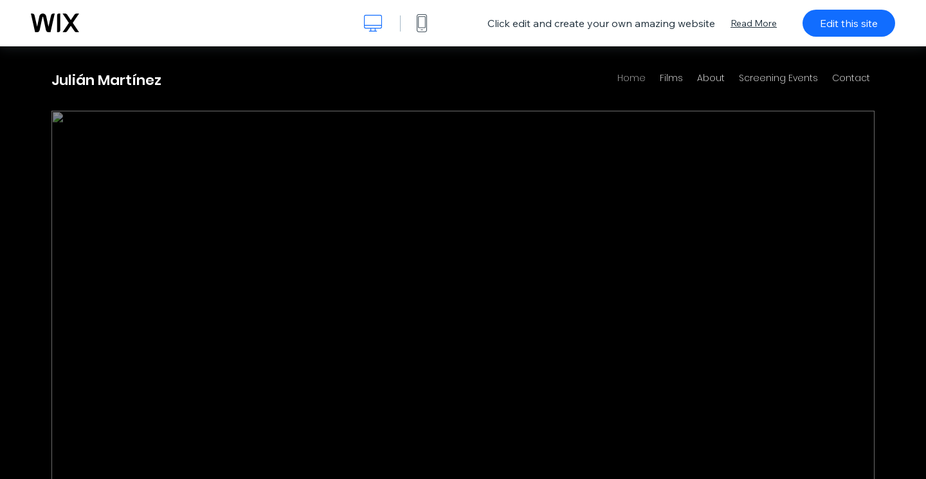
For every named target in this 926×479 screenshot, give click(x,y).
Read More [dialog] (754, 23)
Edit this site (849, 23)
